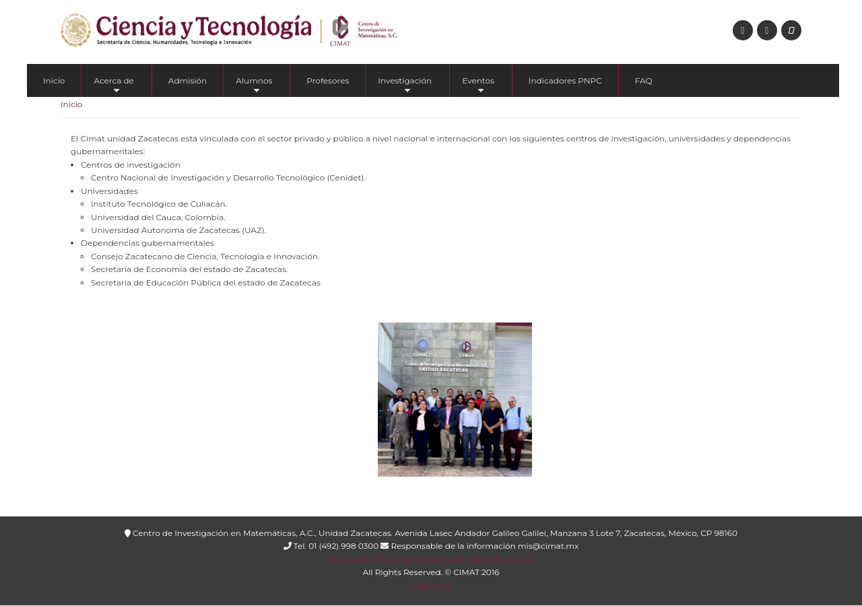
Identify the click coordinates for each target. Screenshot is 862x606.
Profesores (327, 80)
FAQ (644, 80)
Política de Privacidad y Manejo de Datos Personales (430, 559)
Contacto (431, 585)
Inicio (54, 80)
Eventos (478, 86)
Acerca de (113, 86)
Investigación (405, 86)
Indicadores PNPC (565, 80)
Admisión (187, 80)
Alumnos (254, 86)
